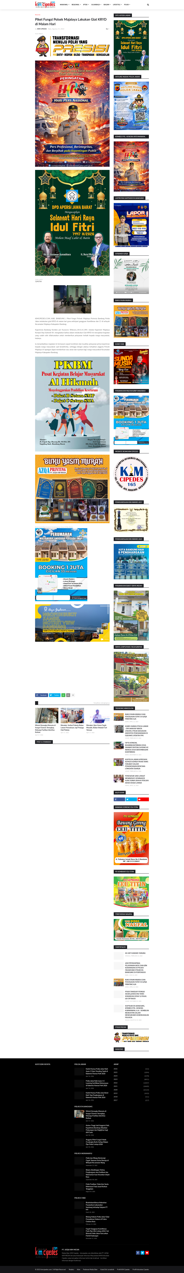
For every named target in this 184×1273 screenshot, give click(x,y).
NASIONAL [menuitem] (64, 5)
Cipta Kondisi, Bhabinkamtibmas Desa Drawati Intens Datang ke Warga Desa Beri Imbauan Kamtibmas (136, 747)
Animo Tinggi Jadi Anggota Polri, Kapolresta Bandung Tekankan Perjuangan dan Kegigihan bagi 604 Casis (97, 1128)
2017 (131, 1100)
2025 (131, 1072)
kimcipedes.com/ (46, 1269)
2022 (131, 1083)
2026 (131, 1069)
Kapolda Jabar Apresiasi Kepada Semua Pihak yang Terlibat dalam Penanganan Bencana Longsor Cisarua (136, 764)
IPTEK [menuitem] (85, 5)
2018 (131, 1097)
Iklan (78, 1269)
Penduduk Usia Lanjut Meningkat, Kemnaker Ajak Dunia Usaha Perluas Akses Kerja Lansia (137, 779)
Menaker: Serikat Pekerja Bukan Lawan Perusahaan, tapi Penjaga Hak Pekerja (72, 727)
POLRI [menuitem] (126, 5)
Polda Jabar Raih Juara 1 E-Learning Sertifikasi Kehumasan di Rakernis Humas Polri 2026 (97, 1083)
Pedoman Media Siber (90, 1269)
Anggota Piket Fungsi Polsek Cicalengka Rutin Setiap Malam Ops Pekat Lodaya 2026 (97, 1142)
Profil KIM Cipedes (123, 1269)
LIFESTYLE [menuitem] (116, 5)
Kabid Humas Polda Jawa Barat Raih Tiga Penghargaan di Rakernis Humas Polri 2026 (97, 1095)
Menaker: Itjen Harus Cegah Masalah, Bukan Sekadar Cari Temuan (96, 727)
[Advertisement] (72, 667)
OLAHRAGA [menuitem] (95, 5)
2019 (131, 1093)
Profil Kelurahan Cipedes (141, 1269)
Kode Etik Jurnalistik (107, 1269)
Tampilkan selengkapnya (102, 703)
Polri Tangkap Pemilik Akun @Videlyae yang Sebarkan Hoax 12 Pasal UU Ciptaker (136, 995)
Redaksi (71, 1269)
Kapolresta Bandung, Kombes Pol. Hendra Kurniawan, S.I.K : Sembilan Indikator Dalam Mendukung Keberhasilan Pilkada (137, 1011)
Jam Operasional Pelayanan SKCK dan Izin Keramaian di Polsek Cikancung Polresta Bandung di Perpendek (136, 967)
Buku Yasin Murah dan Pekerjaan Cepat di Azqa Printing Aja (136, 716)
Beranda (37, 15)
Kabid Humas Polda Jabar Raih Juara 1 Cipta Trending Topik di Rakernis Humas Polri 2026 (97, 1071)
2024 (131, 1076)
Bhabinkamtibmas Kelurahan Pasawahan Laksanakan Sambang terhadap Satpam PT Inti (96, 1206)
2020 (131, 1090)
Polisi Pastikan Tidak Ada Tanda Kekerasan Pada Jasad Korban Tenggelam (97, 1186)
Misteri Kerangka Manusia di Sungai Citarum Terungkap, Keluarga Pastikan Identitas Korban (45, 728)
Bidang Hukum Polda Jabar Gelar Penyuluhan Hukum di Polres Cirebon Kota (97, 1219)
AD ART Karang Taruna (135, 953)
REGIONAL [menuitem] (75, 5)
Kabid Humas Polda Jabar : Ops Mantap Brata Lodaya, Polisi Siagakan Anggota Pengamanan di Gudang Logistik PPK (136, 730)
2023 (131, 1079)
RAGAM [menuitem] (106, 5)
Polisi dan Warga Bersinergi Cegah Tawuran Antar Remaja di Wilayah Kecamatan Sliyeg (97, 1160)
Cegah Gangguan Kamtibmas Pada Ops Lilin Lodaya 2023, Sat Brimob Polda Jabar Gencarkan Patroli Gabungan (97, 1232)
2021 (131, 1086)
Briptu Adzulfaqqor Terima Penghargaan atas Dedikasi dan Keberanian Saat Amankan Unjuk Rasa (97, 1173)
